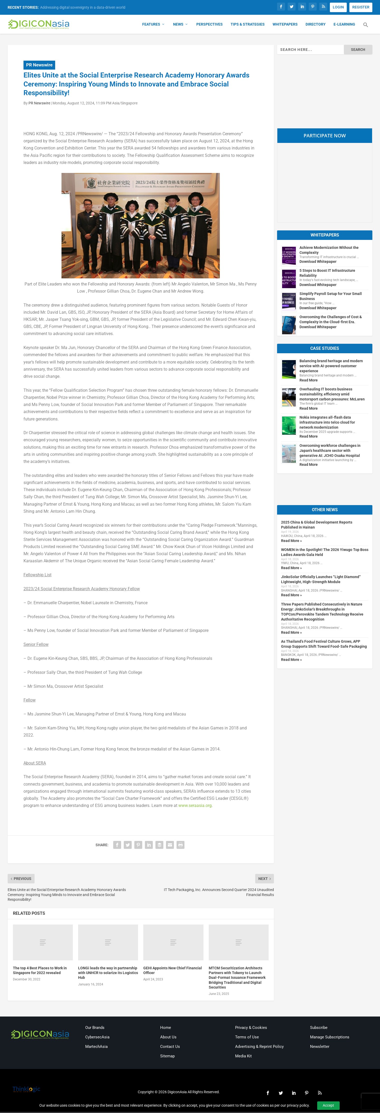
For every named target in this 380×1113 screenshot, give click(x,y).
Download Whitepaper (318, 262)
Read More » (291, 542)
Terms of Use (247, 1038)
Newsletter (319, 1048)
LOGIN (338, 7)
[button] (365, 29)
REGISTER (360, 7)
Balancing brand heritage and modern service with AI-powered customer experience (331, 367)
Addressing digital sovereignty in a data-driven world (82, 7)
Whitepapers (285, 25)
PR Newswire (39, 66)
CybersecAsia (97, 1038)
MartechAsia (96, 1048)
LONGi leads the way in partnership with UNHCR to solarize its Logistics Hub (108, 974)
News (178, 25)
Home (165, 1029)
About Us (168, 1038)
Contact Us (170, 1048)
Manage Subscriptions (329, 1038)
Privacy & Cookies (251, 1029)
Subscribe (318, 1029)
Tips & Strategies (248, 25)
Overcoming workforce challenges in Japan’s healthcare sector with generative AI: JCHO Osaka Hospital (330, 451)
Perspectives (209, 25)
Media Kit (243, 1057)
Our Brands (94, 1029)
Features (151, 25)
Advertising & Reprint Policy (259, 1048)
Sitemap (167, 1057)
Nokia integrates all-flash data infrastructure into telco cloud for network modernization (327, 423)
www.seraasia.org (195, 806)
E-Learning (344, 25)
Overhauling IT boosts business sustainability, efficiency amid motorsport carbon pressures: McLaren (332, 395)
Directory (316, 25)
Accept (328, 1105)
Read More (309, 381)
